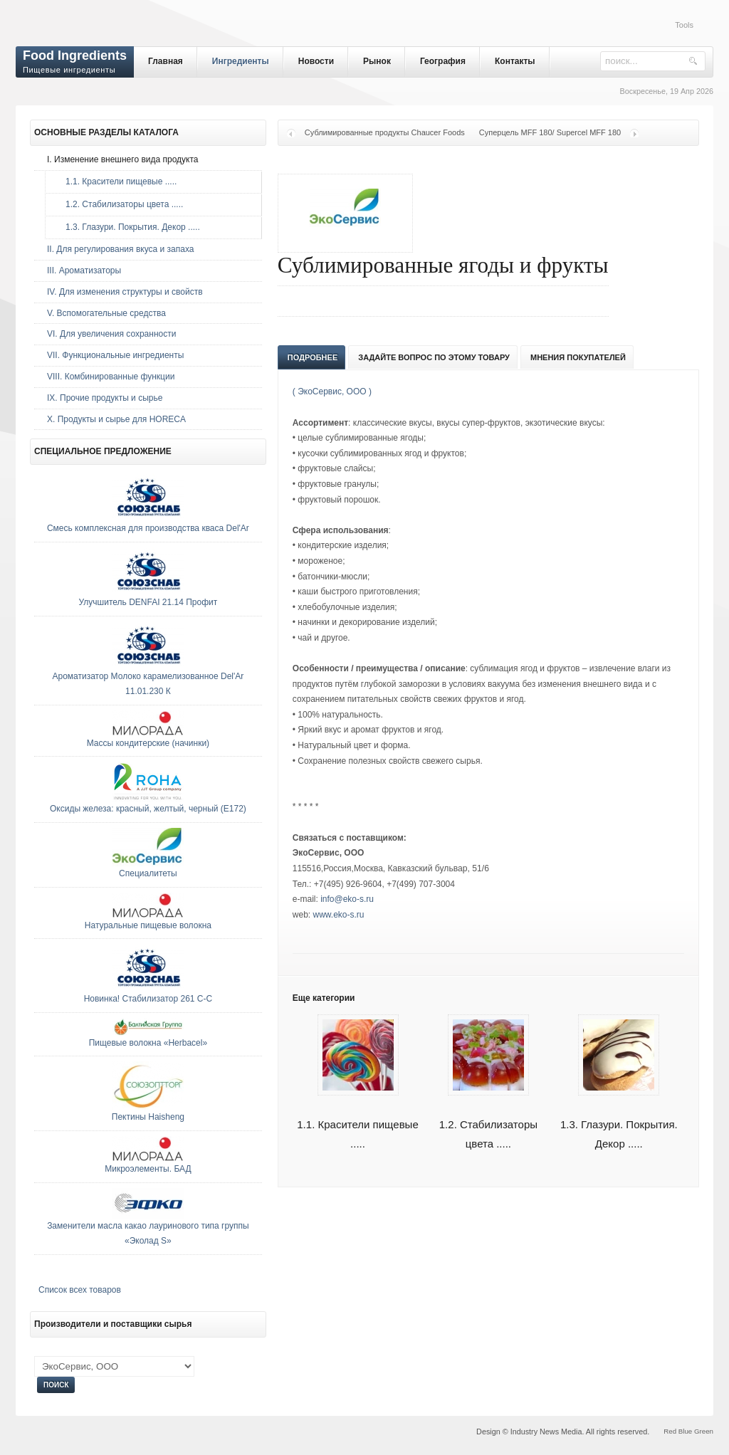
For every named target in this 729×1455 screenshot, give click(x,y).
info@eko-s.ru (347, 899)
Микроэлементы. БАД (148, 1169)
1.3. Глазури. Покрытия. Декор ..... (129, 227)
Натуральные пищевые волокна (148, 925)
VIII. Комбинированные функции (110, 377)
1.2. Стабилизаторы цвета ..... (120, 204)
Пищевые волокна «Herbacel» (148, 1043)
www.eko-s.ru (338, 915)
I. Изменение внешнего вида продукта (123, 159)
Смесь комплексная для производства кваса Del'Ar (148, 528)
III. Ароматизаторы (84, 270)
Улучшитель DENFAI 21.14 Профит (148, 602)
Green (703, 1431)
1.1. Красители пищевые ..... (117, 182)
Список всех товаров (79, 1290)
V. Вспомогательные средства (106, 313)
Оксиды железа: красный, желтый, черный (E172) (148, 809)
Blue (685, 1431)
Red (670, 1431)
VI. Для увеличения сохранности (111, 334)
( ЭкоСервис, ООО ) (332, 391)
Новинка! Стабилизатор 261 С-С (148, 999)
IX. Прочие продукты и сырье (104, 398)
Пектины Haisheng (148, 1117)
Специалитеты (148, 873)
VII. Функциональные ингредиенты (115, 355)
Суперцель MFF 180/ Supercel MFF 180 (550, 132)
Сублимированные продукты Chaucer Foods (385, 132)
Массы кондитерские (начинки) (148, 743)
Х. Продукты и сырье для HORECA (116, 419)
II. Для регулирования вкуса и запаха (120, 249)
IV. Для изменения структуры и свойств (125, 292)
